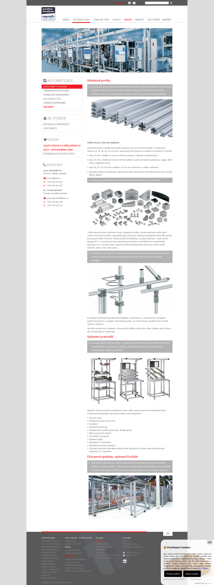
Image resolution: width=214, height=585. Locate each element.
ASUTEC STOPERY (48, 566)
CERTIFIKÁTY (50, 128)
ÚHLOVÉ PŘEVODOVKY (50, 549)
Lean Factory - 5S (72, 562)
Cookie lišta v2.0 (196, 579)
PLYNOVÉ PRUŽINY (48, 552)
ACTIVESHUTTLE (52, 98)
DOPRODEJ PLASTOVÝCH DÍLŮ (59, 153)
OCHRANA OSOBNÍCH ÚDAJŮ (107, 555)
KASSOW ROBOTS (48, 578)
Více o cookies (203, 568)
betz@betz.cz (132, 555)
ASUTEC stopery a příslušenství (78, 571)
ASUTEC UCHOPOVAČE (50, 569)
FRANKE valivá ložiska (74, 568)
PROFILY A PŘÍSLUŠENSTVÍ (75, 559)
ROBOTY (139, 19)
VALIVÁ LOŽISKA (47, 561)
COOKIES (99, 552)
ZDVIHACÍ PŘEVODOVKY (51, 547)
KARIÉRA (166, 19)
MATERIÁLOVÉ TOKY (73, 544)
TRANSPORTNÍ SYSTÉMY (56, 90)
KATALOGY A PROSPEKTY (56, 124)
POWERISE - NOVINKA (50, 558)
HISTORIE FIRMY (102, 544)
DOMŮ (65, 19)
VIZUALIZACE (70, 541)
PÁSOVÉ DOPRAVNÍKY (54, 102)
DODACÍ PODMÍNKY (104, 558)
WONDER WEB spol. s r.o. (203, 583)
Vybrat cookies (192, 574)
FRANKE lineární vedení (74, 565)
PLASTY (117, 19)
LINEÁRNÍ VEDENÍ (48, 564)
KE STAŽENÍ (154, 19)
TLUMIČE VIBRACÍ (48, 555)
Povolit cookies (173, 574)
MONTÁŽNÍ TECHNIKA (55, 86)
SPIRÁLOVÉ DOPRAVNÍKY (56, 94)
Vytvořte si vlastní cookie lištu (174, 579)
